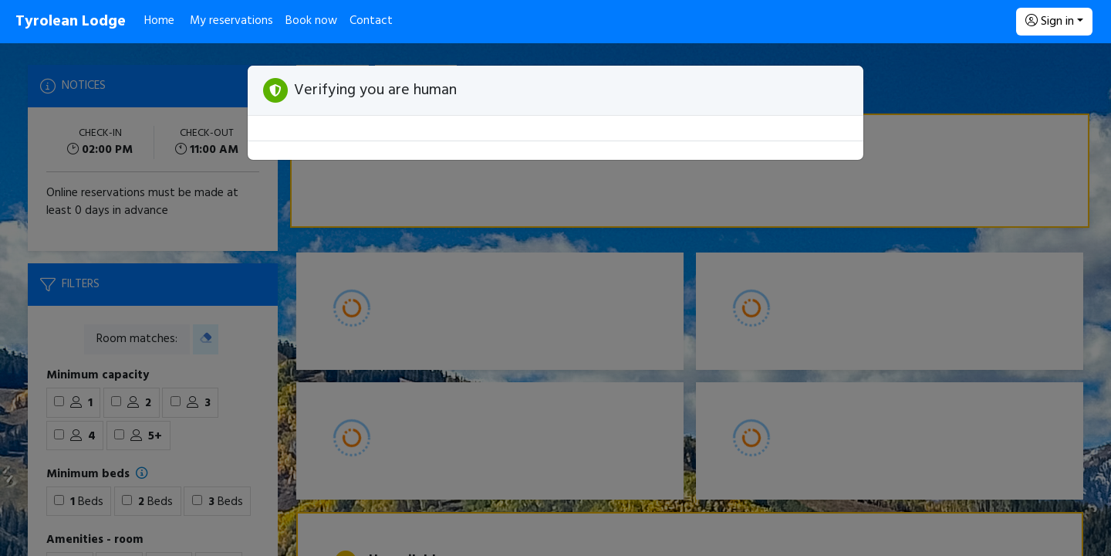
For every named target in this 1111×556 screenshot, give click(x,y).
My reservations (231, 21)
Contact (371, 21)
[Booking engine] (555, 299)
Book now (311, 21)
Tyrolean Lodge (70, 21)
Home (159, 21)
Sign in (1049, 22)
